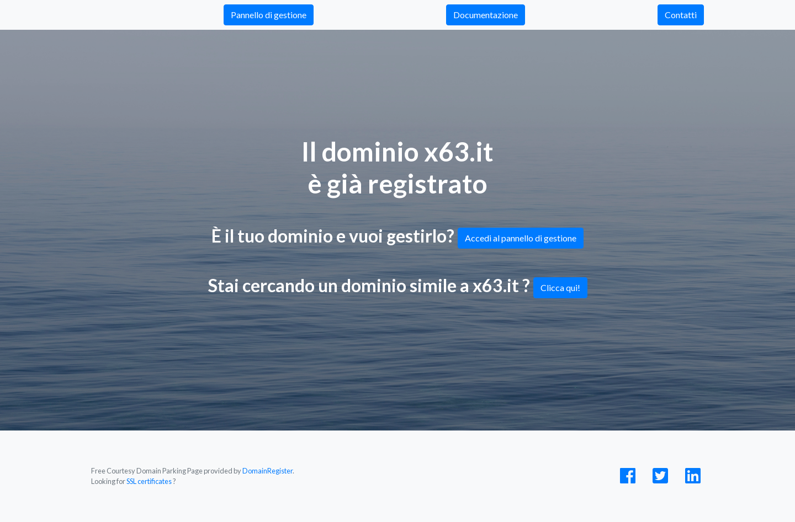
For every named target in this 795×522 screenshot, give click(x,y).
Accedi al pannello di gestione (520, 238)
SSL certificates (149, 481)
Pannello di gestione (268, 14)
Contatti (681, 14)
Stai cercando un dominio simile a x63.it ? (397, 286)
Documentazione (485, 14)
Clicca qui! (560, 287)
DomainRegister (267, 470)
